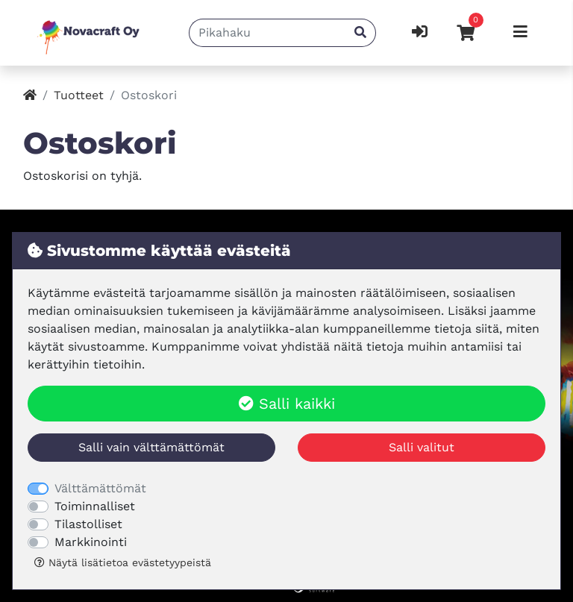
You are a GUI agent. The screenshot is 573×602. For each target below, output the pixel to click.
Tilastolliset (88, 524)
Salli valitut (421, 447)
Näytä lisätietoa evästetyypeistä (122, 562)
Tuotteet (79, 95)
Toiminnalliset (94, 506)
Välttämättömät (100, 488)
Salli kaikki (287, 404)
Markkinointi (90, 542)
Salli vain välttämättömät (151, 447)
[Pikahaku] (268, 33)
